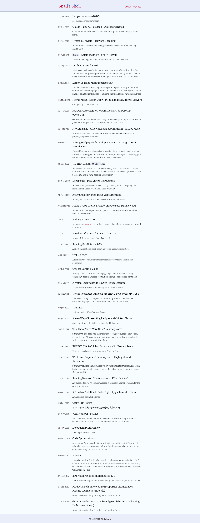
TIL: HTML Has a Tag (88, 164)
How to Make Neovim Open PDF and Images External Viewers (107, 100)
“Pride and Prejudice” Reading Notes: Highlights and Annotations (101, 359)
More (137, 6)
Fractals (76, 455)
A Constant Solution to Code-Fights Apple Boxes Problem (104, 392)
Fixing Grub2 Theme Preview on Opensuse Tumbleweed (104, 205)
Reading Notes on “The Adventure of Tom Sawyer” (100, 378)
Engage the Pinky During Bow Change (93, 181)
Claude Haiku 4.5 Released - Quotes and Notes (98, 27)
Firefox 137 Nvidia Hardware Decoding (94, 41)
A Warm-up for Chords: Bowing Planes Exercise (99, 283)
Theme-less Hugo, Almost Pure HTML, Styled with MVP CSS (105, 294)
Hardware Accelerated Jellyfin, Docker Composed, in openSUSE (101, 112)
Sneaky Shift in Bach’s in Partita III (96, 233)
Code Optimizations (83, 438)
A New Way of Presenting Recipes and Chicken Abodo (102, 318)
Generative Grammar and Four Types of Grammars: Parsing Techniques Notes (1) (106, 503)
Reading (87, 244)
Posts (128, 6)
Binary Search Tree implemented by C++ (95, 476)
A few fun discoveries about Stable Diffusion (97, 195)
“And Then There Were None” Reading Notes (97, 329)
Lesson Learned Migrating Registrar (92, 83)
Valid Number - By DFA (85, 413)
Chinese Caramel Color (85, 269)
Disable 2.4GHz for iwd (85, 65)
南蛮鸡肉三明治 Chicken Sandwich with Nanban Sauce (102, 346)
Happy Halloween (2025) (86, 16)
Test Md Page (79, 255)
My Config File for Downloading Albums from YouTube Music (106, 128)
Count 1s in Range (82, 403)
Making (83, 219)
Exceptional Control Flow (86, 428)
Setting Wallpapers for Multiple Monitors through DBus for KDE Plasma (105, 144)
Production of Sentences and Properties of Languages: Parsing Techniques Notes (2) (102, 488)
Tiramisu (77, 307)
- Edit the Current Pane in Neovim (95, 55)
